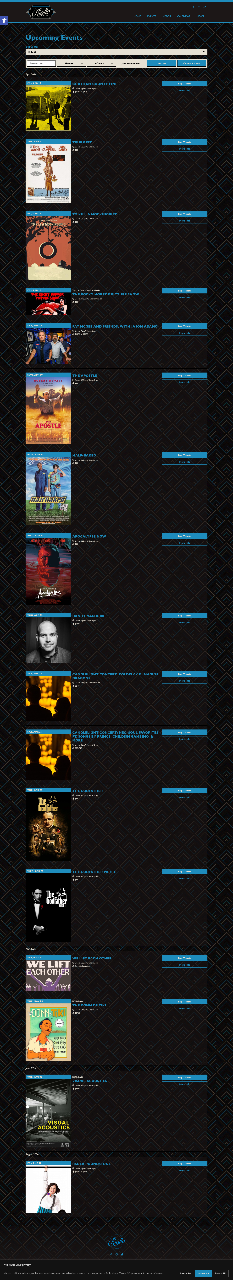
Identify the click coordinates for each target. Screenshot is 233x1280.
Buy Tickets (184, 83)
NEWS (200, 16)
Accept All (218, 1273)
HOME (137, 16)
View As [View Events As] (32, 46)
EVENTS (151, 16)
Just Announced (131, 63)
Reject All (196, 1273)
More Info (184, 90)
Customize (174, 1273)
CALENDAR (183, 16)
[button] (4, 20)
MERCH (166, 16)
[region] (116, 1270)
